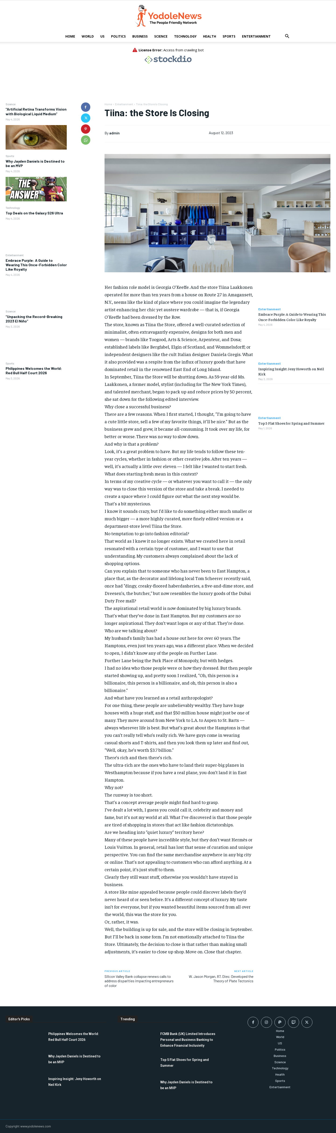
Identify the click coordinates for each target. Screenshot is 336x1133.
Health (209, 36)
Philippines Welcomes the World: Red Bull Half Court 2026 (34, 370)
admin (114, 133)
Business (140, 36)
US (102, 36)
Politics (118, 36)
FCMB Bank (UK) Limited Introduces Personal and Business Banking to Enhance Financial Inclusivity (187, 1039)
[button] (287, 37)
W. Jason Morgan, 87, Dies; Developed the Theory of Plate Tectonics (221, 978)
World (88, 36)
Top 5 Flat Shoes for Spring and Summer (291, 423)
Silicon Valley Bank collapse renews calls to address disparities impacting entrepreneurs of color (139, 980)
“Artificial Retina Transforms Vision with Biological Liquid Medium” (36, 111)
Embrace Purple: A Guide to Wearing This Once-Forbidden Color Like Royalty (36, 264)
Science (161, 36)
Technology (185, 36)
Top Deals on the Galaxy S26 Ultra (34, 213)
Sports (229, 36)
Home (70, 36)
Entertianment (256, 36)
